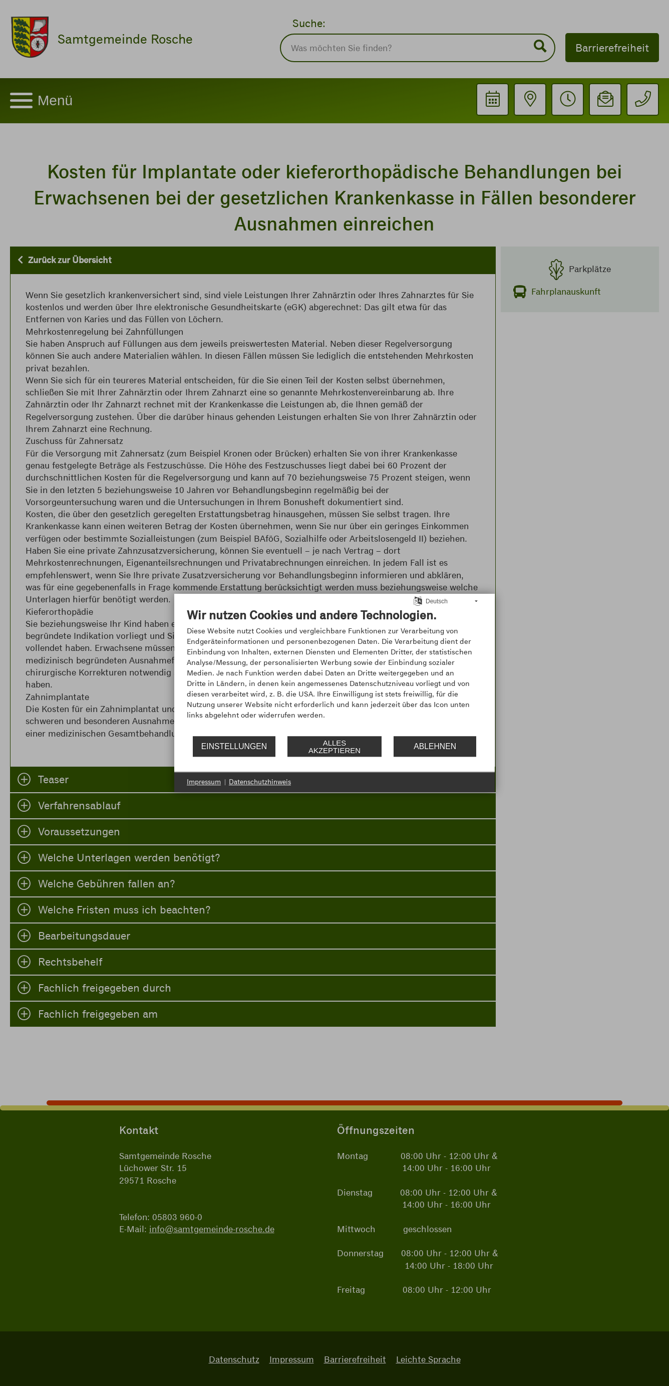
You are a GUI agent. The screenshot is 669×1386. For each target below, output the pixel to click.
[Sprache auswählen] (418, 600)
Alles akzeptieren (334, 747)
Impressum (204, 782)
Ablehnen (435, 746)
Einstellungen (234, 746)
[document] (334, 671)
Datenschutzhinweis (260, 782)
